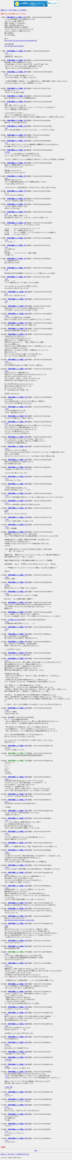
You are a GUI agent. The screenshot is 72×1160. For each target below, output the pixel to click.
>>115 (6, 478)
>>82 (6, 128)
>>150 (6, 887)
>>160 (6, 1014)
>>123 (6, 577)
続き (36, 1150)
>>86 (6, 178)
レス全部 (18, 1154)
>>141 (6, 833)
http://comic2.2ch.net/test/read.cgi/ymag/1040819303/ (20, 40)
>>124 (6, 584)
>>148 (6, 867)
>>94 (6, 240)
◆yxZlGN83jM (14, 620)
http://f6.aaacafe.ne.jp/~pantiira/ (14, 46)
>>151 (6, 925)
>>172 (6, 1131)
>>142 (6, 801)
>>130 (6, 710)
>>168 (6, 1094)
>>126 (6, 593)
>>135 (6, 779)
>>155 (6, 1077)
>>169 (10, 1087)
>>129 (6, 621)
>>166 (6, 1066)
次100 (27, 1154)
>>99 (6, 293)
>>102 (6, 315)
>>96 (6, 270)
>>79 (6, 103)
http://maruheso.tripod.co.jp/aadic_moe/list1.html (19, 920)
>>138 (6, 820)
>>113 (6, 448)
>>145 (6, 844)
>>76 (6, 53)
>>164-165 (7, 1059)
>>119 (6, 510)
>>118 (6, 519)
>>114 (6, 495)
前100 (23, 1154)
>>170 (6, 1107)
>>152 (6, 965)
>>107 (6, 371)
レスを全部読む (21, 10)
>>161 (6, 1026)
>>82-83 (7, 152)
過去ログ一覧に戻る (7, 1154)
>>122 (6, 526)
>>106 (6, 361)
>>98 (6, 279)
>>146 (6, 954)
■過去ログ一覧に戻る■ (8, 10)
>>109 (6, 409)
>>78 (6, 74)
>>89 (6, 214)
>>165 (6, 1044)
